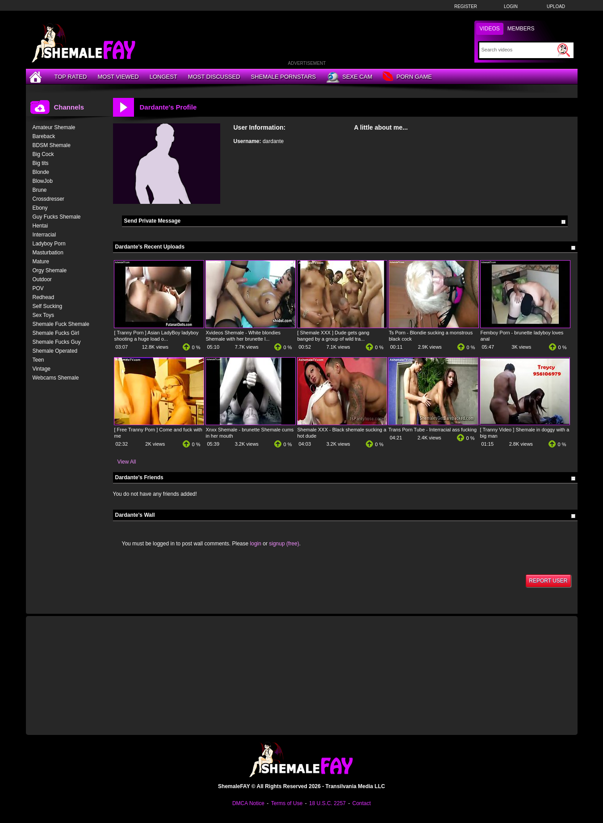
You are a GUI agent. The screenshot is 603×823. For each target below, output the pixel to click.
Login (511, 6)
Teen (38, 360)
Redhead (43, 297)
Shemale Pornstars (283, 76)
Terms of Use (287, 803)
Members (521, 28)
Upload (556, 6)
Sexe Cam (349, 77)
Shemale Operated (55, 351)
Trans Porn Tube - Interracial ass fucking (433, 429)
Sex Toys (43, 315)
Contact (361, 803)
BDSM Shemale (52, 145)
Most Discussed (214, 76)
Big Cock (43, 154)
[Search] (518, 49)
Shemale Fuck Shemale (61, 324)
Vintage (41, 369)
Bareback (44, 136)
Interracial (44, 235)
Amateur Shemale (54, 127)
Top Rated (70, 76)
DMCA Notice (248, 803)
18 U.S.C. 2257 (327, 803)
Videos (490, 28)
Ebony (40, 208)
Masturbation (48, 252)
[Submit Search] (563, 50)
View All (126, 462)
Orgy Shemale (50, 270)
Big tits (41, 163)
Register (465, 6)
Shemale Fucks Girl (56, 333)
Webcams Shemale (56, 378)
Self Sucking (48, 306)
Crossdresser (48, 199)
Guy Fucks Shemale (57, 217)
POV (38, 288)
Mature (41, 261)
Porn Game (407, 77)
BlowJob (43, 181)
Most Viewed (117, 76)
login (255, 543)
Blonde (41, 172)
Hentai (40, 226)
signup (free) (284, 543)
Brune (40, 190)
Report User (548, 581)
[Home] (36, 76)
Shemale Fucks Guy (57, 342)
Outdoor (42, 279)
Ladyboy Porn (49, 244)
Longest (163, 76)
